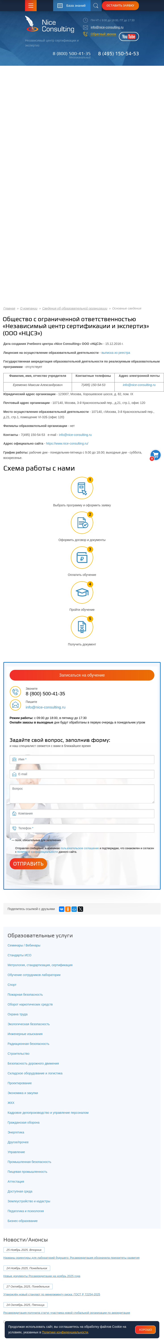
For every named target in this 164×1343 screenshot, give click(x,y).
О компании (29, 308)
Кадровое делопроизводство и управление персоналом (48, 1112)
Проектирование (20, 1083)
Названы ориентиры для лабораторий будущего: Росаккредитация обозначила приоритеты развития (71, 1257)
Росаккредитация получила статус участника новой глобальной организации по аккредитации (66, 1312)
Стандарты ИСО (19, 955)
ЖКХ (11, 1103)
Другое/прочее (18, 1142)
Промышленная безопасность (29, 1162)
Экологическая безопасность (29, 1024)
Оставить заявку (120, 5)
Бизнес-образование (23, 1221)
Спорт (12, 985)
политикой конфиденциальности (37, 851)
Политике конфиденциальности (65, 1332)
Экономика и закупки (23, 1093)
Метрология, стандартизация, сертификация (40, 965)
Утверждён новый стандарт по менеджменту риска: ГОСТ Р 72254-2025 (51, 1294)
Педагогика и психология (26, 1211)
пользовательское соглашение (80, 848)
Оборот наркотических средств (30, 1004)
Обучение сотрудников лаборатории (34, 975)
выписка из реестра (115, 352)
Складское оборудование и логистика (35, 1073)
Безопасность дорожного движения (33, 1063)
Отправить (28, 864)
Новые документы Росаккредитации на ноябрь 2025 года (41, 1276)
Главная (9, 308)
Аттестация (16, 1181)
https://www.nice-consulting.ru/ (67, 443)
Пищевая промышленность (27, 1171)
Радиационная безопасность (28, 1044)
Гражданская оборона (24, 1122)
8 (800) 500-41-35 (72, 53)
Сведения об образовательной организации (74, 308)
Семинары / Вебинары (24, 945)
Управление (16, 1152)
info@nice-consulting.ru (107, 27)
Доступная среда (20, 1191)
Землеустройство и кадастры (29, 1201)
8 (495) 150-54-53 (118, 53)
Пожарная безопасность (25, 994)
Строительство (18, 1053)
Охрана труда (17, 1014)
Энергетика (16, 1132)
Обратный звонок (103, 34)
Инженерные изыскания (25, 1034)
